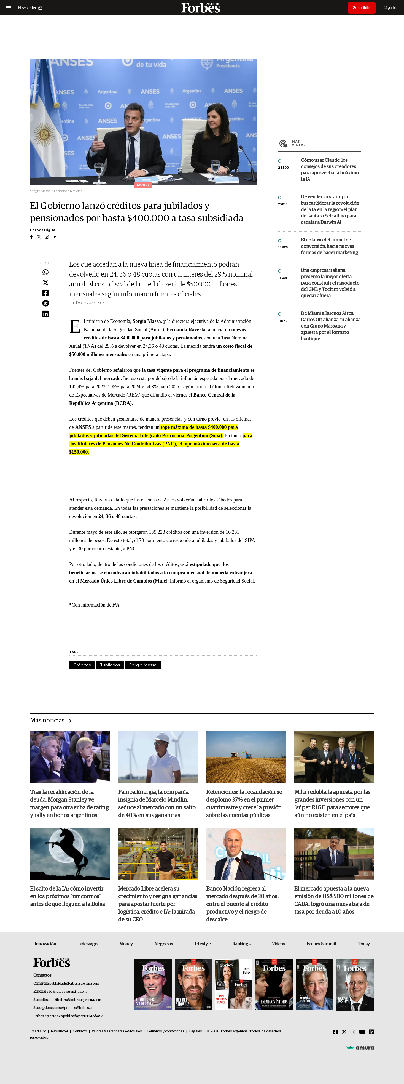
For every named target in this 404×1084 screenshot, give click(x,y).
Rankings (241, 944)
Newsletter (59, 1031)
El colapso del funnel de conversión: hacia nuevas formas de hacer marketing (329, 246)
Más (326, 143)
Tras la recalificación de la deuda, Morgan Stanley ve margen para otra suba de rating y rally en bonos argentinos (69, 804)
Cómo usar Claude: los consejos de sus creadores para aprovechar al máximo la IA (330, 170)
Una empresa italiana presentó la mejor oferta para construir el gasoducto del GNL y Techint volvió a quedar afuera (330, 283)
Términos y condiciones (165, 1031)
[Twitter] (344, 1032)
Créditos (82, 665)
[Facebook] (335, 1032)
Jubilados (110, 665)
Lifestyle (203, 944)
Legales (195, 1031)
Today (364, 944)
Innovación (45, 944)
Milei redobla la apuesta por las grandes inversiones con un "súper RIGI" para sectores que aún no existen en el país (332, 804)
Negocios (163, 944)
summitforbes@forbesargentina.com (73, 1000)
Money (126, 944)
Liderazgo (87, 944)
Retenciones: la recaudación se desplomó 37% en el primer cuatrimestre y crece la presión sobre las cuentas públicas (244, 804)
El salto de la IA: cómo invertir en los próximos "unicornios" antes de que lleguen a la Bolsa (67, 896)
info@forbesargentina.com (67, 991)
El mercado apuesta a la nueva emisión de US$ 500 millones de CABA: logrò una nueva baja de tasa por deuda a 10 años (333, 900)
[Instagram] (353, 1032)
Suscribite (362, 8)
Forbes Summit (321, 944)
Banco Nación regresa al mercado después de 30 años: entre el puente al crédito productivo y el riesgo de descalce (242, 904)
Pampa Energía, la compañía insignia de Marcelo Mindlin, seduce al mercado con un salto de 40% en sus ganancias (156, 804)
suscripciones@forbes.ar (74, 1008)
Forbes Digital (43, 230)
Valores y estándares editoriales (117, 1031)
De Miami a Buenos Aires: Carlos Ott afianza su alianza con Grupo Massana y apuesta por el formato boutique (330, 326)
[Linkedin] (371, 1032)
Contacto (80, 1031)
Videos (278, 944)
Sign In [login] (390, 7)
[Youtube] (362, 1032)
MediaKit (38, 1031)
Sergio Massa (143, 665)
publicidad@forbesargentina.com (74, 983)
